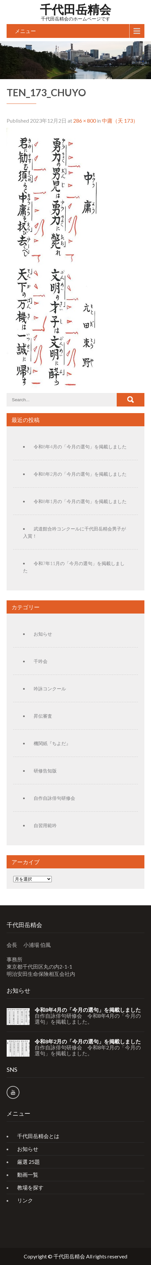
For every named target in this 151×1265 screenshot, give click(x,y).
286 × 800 (84, 120)
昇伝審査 (43, 716)
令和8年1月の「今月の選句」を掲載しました (80, 501)
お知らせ (43, 634)
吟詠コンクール (50, 688)
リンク (25, 1200)
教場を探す (30, 1187)
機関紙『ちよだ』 (52, 743)
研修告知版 (45, 770)
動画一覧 (27, 1174)
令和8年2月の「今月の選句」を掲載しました (80, 474)
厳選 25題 (28, 1162)
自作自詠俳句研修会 (54, 798)
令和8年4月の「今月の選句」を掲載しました (80, 446)
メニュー (25, 31)
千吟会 (40, 661)
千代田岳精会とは (38, 1136)
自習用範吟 (45, 825)
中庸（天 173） (120, 120)
